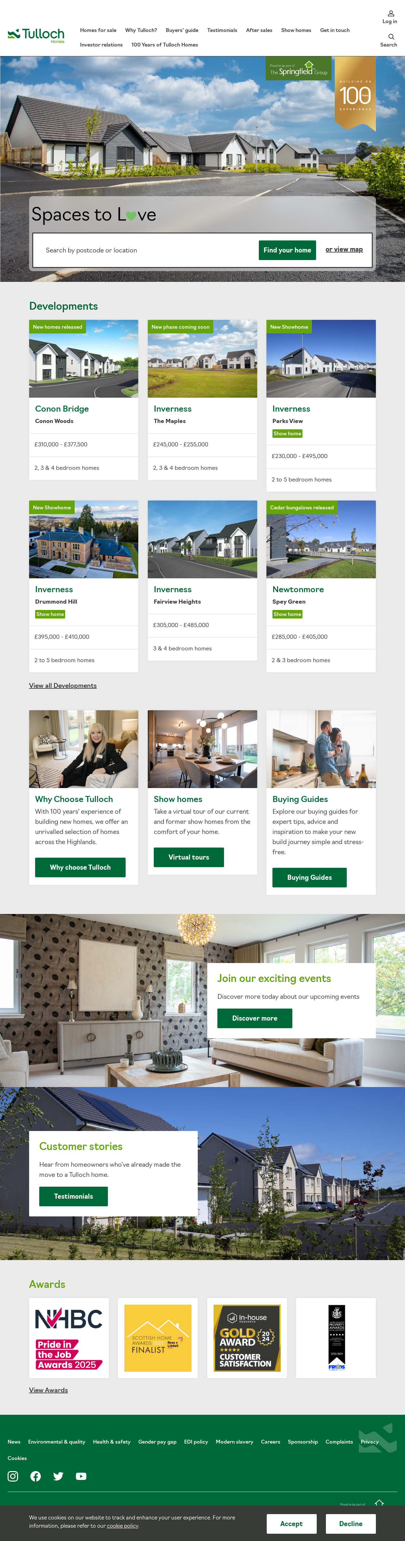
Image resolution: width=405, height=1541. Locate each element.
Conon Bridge (84, 400)
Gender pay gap (157, 1442)
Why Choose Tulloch (84, 797)
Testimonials (73, 1197)
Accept (291, 1524)
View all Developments (63, 686)
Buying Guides (321, 802)
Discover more (254, 1019)
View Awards (48, 1391)
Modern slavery (234, 1442)
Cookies (17, 1458)
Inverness (202, 400)
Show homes (202, 792)
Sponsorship (303, 1442)
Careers (270, 1442)
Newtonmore (321, 586)
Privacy (370, 1442)
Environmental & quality (56, 1442)
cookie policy (122, 1526)
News (14, 1442)
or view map (344, 250)
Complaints (339, 1442)
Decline (351, 1524)
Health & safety (112, 1442)
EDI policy (196, 1442)
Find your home (287, 251)
